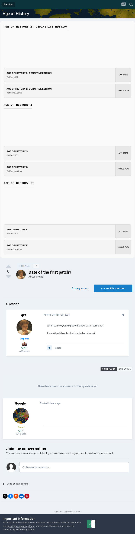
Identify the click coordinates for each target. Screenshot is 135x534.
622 (24, 347)
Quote (56, 347)
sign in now (78, 453)
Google (20, 403)
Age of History (16, 13)
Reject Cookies (120, 524)
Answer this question (113, 288)
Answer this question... (36, 467)
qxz (41, 276)
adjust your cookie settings (32, 526)
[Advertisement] (82, 417)
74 (20, 430)
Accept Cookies (94, 524)
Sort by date (125, 369)
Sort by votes (108, 369)
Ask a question (80, 288)
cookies (23, 522)
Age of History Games (38, 529)
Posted (54, 314)
